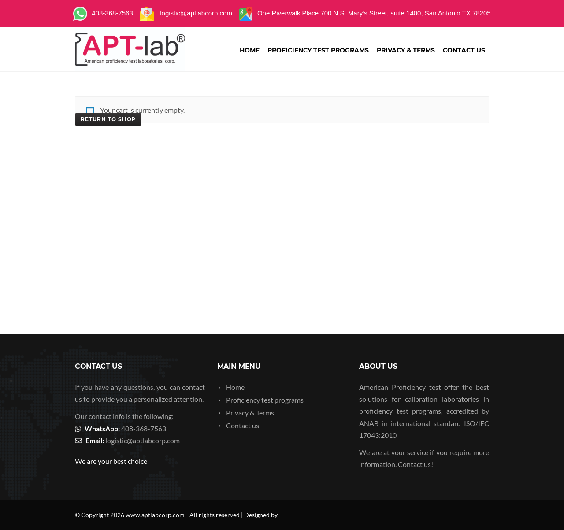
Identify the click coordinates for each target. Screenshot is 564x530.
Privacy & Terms (406, 50)
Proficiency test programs (318, 50)
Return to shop (108, 119)
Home (250, 50)
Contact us (464, 50)
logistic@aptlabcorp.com (142, 440)
